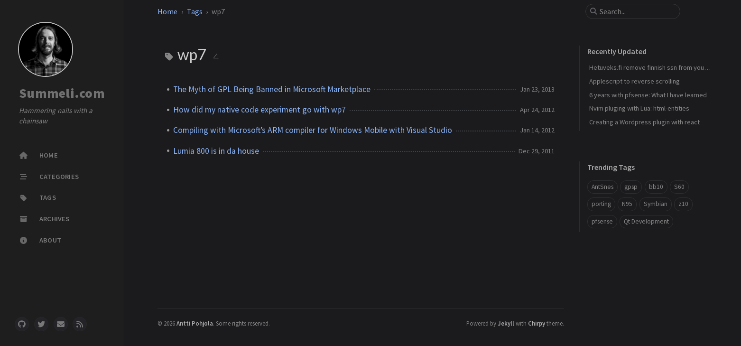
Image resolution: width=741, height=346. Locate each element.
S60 (679, 187)
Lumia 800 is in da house (216, 151)
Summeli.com (62, 93)
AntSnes (602, 187)
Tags (195, 11)
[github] (21, 324)
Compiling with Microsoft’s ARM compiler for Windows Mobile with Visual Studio (312, 130)
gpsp (631, 187)
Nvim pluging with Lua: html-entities (639, 108)
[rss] (79, 324)
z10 (683, 204)
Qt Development (646, 221)
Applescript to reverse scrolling (634, 81)
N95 (627, 204)
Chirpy (536, 323)
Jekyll (506, 323)
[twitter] (41, 324)
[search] (636, 11)
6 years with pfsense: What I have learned (648, 95)
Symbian (655, 204)
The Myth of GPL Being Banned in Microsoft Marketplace (271, 89)
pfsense (602, 221)
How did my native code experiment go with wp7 (259, 109)
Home (167, 11)
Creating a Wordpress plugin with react (644, 122)
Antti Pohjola (194, 323)
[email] (60, 324)
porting (601, 204)
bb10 (656, 187)
